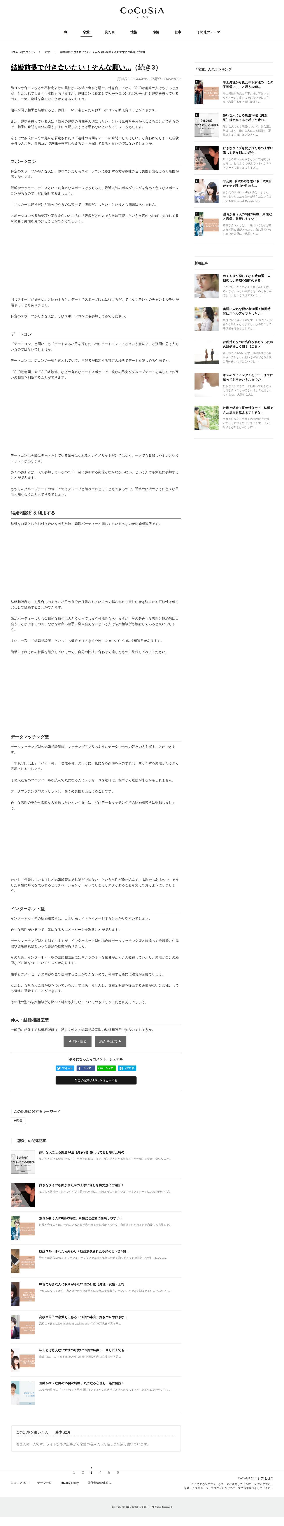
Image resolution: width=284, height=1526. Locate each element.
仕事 (177, 32)
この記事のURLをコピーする (96, 1080)
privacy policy (70, 1483)
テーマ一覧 (44, 1483)
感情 (155, 32)
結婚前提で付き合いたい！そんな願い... (71, 67)
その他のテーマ (208, 32)
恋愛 (86, 32)
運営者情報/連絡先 (100, 1483)
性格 (133, 32)
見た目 (110, 32)
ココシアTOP (19, 1483)
